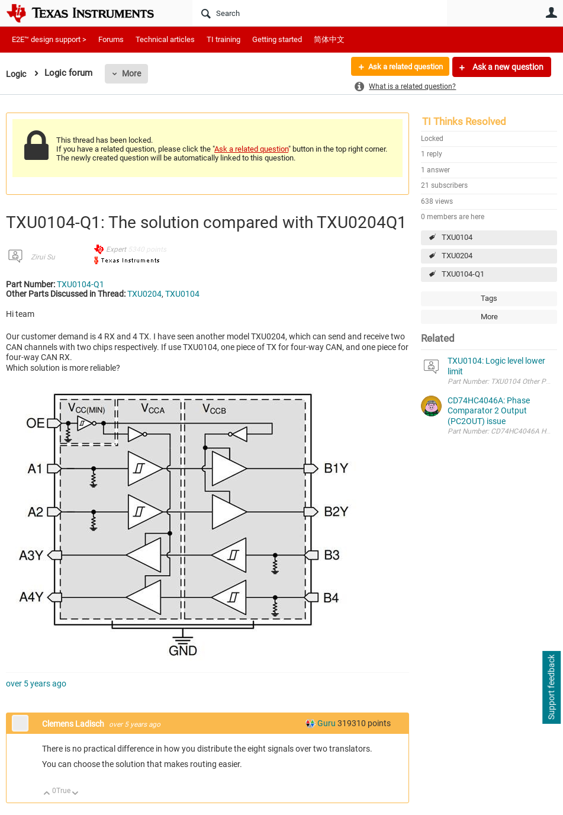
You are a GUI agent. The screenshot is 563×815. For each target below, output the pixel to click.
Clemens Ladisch (74, 724)
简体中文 (329, 39)
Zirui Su (43, 257)
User (551, 12)
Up (47, 794)
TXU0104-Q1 (463, 273)
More (133, 73)
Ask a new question (507, 67)
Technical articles (165, 39)
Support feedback (551, 687)
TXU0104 (457, 237)
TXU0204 (457, 255)
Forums (111, 39)
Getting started (277, 39)
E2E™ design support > (49, 39)
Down (75, 794)
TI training (223, 39)
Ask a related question (401, 67)
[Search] (319, 13)
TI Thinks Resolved (464, 121)
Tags (489, 298)
